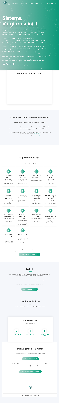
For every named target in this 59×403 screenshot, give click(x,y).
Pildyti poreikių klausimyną (29, 289)
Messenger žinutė (30, 334)
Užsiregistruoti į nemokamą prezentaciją (30, 371)
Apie (9, 3)
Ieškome (31, 3)
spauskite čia (36, 133)
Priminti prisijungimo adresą (30, 358)
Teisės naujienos (15, 3)
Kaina (27, 3)
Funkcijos (22, 3)
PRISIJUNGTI (42, 3)
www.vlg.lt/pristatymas (43, 279)
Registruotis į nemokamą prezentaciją (29, 254)
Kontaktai (36, 3)
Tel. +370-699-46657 (16, 334)
